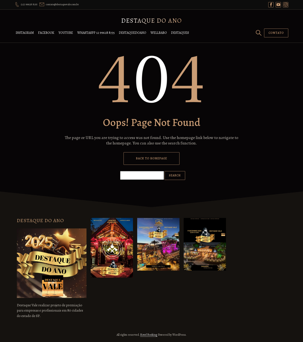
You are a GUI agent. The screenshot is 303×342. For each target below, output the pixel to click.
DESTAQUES (180, 32)
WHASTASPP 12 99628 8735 (96, 32)
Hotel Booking (148, 335)
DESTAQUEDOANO (132, 32)
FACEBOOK (46, 32)
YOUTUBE (65, 32)
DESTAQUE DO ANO (151, 20)
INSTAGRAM (25, 32)
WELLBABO (158, 32)
